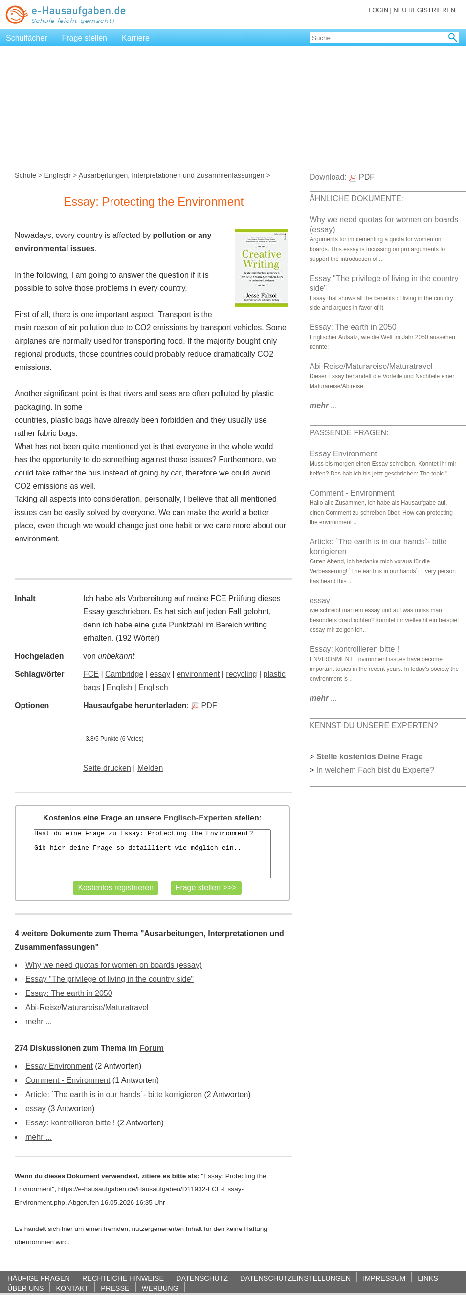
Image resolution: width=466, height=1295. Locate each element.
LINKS (428, 1278)
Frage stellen (85, 38)
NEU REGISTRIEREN (424, 10)
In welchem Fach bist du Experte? (375, 770)
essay (160, 674)
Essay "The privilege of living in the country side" (109, 979)
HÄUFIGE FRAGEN (38, 1278)
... (323, 405)
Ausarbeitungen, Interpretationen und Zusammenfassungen (171, 175)
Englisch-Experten (197, 818)
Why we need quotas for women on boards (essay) (113, 965)
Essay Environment (59, 1066)
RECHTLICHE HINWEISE (123, 1278)
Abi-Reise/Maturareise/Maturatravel (87, 1007)
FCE (91, 674)
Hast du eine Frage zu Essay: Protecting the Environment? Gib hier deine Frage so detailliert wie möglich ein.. (152, 853)
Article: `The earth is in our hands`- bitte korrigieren (113, 1094)
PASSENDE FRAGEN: (349, 433)
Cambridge (124, 674)
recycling (241, 674)
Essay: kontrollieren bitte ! (70, 1123)
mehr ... (38, 1021)
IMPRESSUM (384, 1278)
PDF (204, 705)
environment (198, 674)
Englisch (57, 175)
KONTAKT (72, 1288)
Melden (150, 768)
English (119, 687)
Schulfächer (26, 38)
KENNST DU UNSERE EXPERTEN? (374, 725)
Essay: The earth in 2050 (68, 993)
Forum (151, 1048)
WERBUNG (160, 1288)
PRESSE (115, 1288)
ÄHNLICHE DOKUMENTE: (356, 198)
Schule (25, 175)
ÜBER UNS (25, 1288)
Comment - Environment (67, 1080)
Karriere (136, 38)
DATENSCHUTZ (202, 1278)
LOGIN (378, 10)
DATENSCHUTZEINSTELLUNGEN (295, 1278)
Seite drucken (107, 768)
